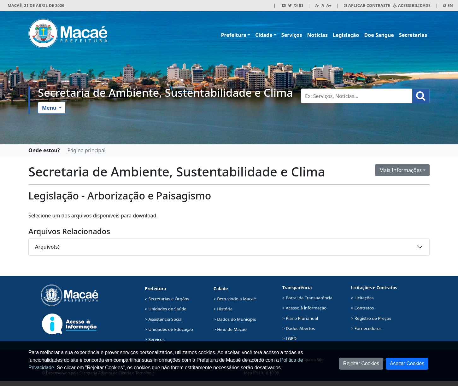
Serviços (291, 35)
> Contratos (362, 308)
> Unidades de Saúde (165, 309)
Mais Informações (400, 170)
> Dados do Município (235, 319)
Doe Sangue (379, 35)
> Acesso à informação (304, 308)
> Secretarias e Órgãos (167, 299)
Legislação (346, 35)
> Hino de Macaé (230, 329)
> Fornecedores (366, 328)
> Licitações (362, 298)
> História (223, 309)
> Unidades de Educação (169, 329)
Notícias (317, 35)
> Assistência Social (164, 319)
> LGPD (289, 338)
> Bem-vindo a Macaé (235, 299)
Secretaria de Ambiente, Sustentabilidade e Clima (165, 92)
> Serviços (154, 339)
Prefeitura (234, 35)
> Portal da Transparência (307, 298)
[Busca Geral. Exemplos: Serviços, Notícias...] (356, 96)
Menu (50, 107)
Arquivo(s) (47, 246)
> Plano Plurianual (300, 318)
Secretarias (413, 35)
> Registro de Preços (371, 318)
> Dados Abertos (298, 328)
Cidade (263, 35)
